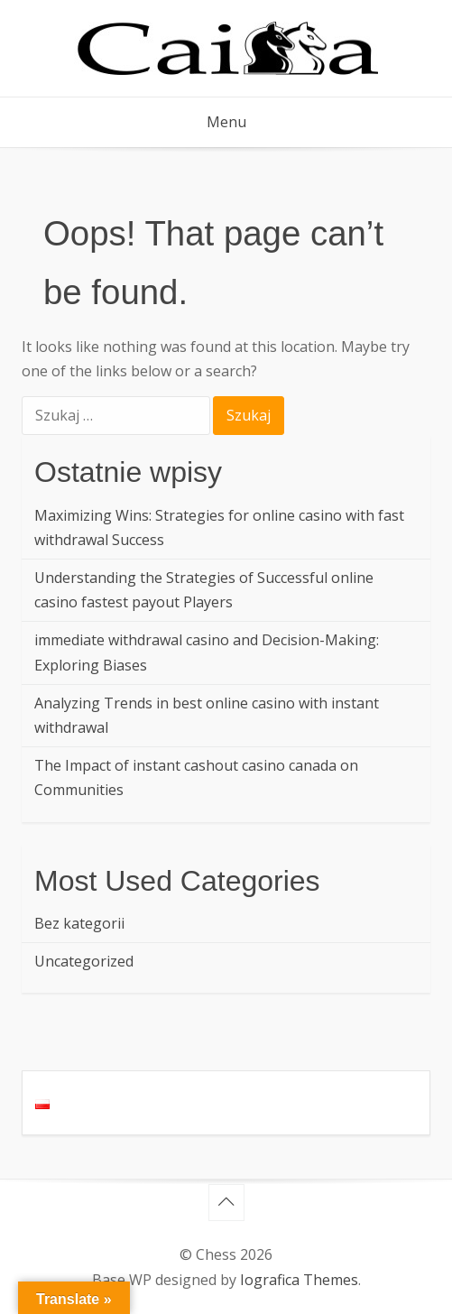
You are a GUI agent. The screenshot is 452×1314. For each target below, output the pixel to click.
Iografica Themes (299, 1280)
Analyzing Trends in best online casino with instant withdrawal (206, 715)
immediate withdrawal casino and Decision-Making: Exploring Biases (206, 652)
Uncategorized (84, 961)
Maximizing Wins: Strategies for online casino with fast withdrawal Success (219, 527)
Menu (226, 122)
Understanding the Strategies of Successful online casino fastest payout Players (204, 590)
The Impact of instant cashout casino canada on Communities (196, 777)
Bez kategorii (79, 923)
